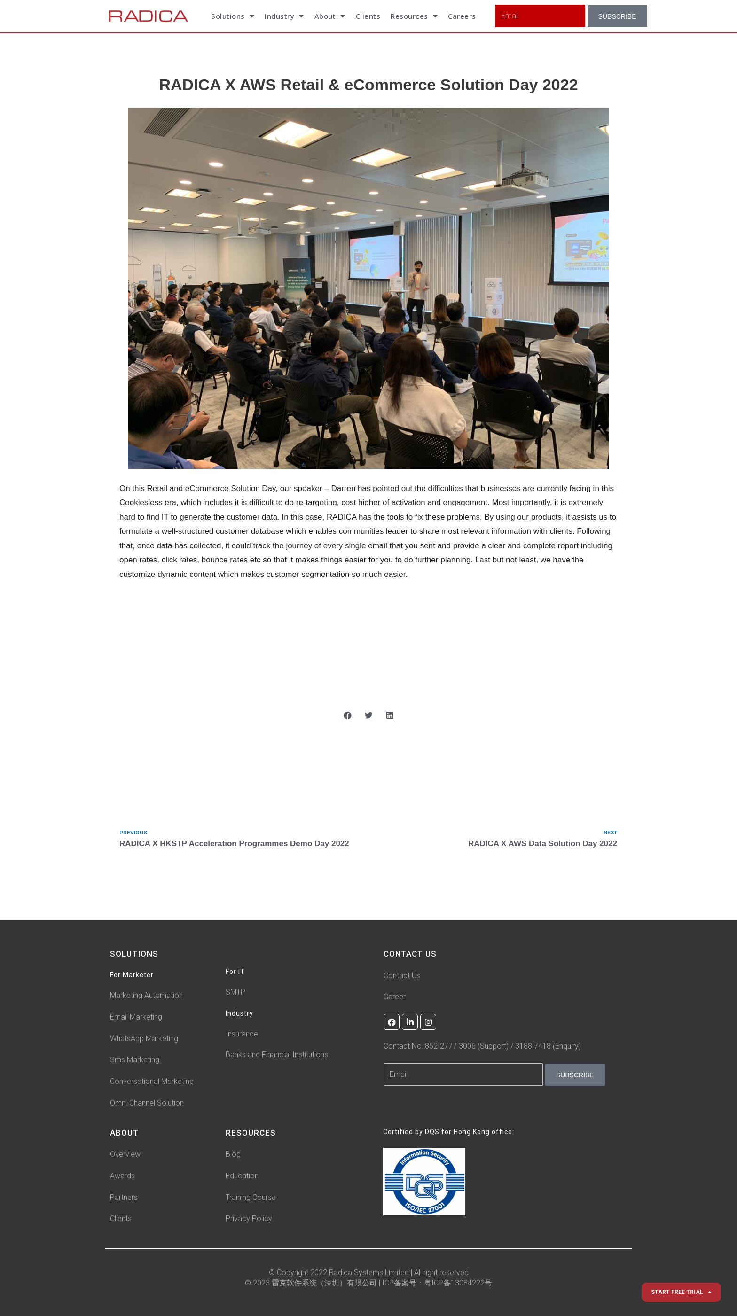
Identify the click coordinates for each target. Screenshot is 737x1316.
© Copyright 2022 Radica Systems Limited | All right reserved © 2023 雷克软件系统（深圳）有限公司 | (357, 1277)
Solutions (232, 16)
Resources (414, 16)
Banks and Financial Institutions (277, 1055)
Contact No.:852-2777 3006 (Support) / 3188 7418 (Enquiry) (482, 1046)
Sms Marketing (134, 1060)
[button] (347, 715)
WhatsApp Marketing (144, 1038)
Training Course (251, 1197)
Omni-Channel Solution (147, 1103)
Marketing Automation (146, 995)
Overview (125, 1154)
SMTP (235, 992)
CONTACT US (411, 954)
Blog (233, 1154)
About (329, 16)
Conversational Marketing (152, 1081)
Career (395, 996)
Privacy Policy (249, 1219)
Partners (124, 1197)
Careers (462, 16)
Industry (284, 16)
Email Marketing (136, 1017)
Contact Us (402, 975)
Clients (368, 16)
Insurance (242, 1034)
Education (242, 1176)
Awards (122, 1176)
